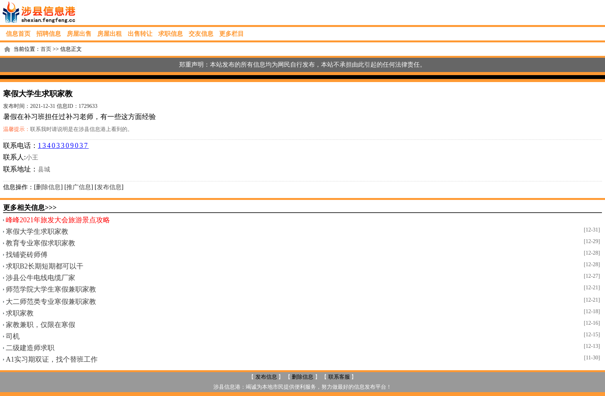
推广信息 (78, 187)
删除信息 (48, 187)
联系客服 (339, 377)
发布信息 (109, 187)
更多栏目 (231, 33)
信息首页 (18, 33)
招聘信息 (48, 33)
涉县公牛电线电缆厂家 (40, 278)
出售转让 (140, 33)
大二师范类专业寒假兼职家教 (51, 301)
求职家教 (20, 313)
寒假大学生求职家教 (37, 231)
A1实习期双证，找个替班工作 (52, 359)
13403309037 (63, 145)
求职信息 (170, 33)
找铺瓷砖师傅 (26, 254)
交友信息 (201, 33)
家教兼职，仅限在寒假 (40, 325)
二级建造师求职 (30, 348)
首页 (46, 49)
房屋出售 (79, 33)
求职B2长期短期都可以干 (44, 266)
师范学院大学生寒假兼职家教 (51, 289)
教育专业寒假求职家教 (40, 243)
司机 (13, 336)
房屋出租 (109, 33)
